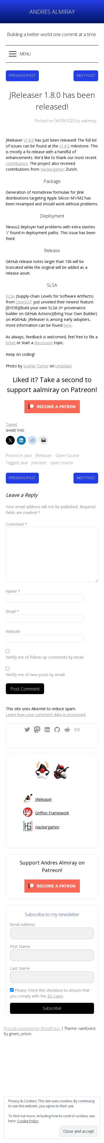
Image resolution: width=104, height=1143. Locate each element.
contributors (17, 163)
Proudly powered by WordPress (32, 1028)
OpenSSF (24, 302)
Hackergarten (52, 169)
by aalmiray (86, 120)
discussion (43, 342)
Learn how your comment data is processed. (46, 714)
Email (12, 611)
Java (28, 455)
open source (61, 462)
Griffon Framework (52, 812)
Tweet (11, 424)
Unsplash (63, 366)
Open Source (67, 455)
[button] (52, 53)
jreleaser (39, 462)
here (68, 325)
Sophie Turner (36, 366)
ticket (11, 342)
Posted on (55, 120)
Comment (16, 524)
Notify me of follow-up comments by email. (45, 657)
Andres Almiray (52, 12)
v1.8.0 (29, 140)
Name (13, 591)
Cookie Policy (27, 1121)
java (24, 462)
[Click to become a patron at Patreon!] (52, 407)
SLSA (10, 296)
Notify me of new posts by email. (35, 674)
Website (13, 631)
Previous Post (22, 75)
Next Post (86, 75)
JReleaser (43, 455)
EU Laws (55, 996)
